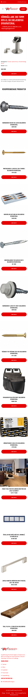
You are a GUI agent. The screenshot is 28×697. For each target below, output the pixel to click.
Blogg (3, 693)
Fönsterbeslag (22, 61)
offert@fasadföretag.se (22, 2)
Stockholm (4, 2)
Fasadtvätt (4, 670)
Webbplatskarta (14, 695)
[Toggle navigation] (3, 9)
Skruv (2, 63)
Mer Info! (14, 73)
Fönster (9, 61)
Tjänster (4, 664)
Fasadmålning (5, 675)
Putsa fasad (5, 672)
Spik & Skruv (15, 61)
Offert (23, 9)
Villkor (12, 693)
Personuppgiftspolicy (20, 693)
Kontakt (8, 693)
